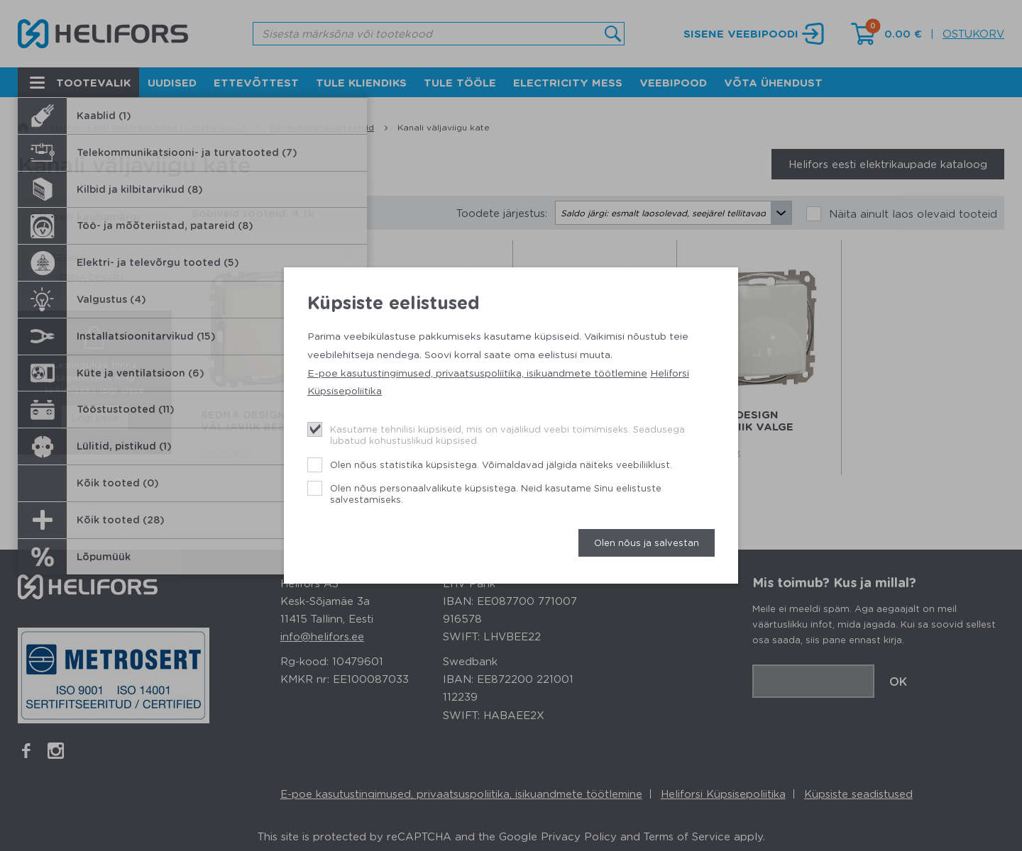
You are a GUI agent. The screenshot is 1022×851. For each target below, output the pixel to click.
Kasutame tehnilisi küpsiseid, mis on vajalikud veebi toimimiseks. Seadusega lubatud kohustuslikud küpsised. (507, 434)
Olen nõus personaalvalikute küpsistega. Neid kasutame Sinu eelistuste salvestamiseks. (495, 493)
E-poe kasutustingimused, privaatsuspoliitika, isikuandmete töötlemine (477, 372)
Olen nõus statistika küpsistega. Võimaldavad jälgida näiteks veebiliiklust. (501, 464)
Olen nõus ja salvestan (646, 542)
